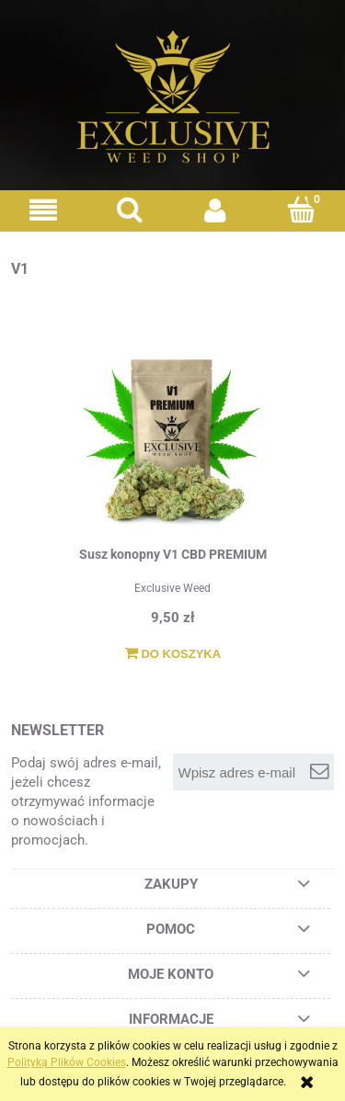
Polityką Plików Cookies (66, 1062)
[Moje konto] (216, 210)
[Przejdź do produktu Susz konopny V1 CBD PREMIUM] (172, 438)
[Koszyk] (302, 209)
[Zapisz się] (319, 772)
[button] (43, 210)
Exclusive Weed (172, 588)
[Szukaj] (129, 209)
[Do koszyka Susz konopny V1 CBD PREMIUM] (172, 654)
